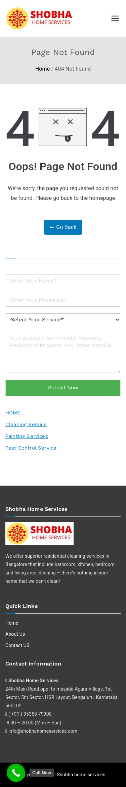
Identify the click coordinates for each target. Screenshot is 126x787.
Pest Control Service (30, 448)
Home (11, 623)
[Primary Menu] (115, 18)
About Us (15, 634)
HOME (13, 413)
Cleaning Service (26, 424)
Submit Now (63, 388)
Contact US (17, 645)
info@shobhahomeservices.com (42, 731)
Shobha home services (81, 774)
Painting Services (26, 436)
